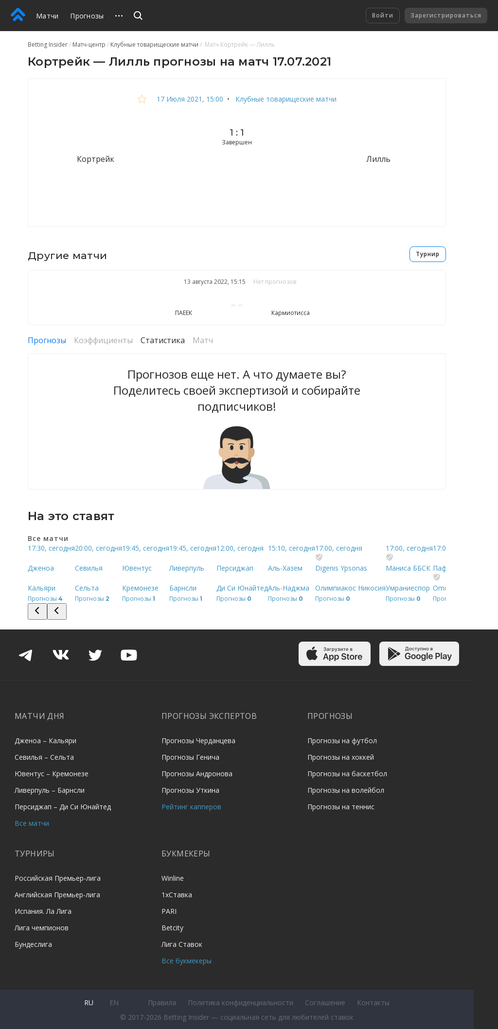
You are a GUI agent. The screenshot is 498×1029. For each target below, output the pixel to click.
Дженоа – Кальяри (45, 740)
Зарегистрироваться (445, 15)
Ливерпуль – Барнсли (50, 790)
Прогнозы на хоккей (340, 757)
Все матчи (32, 823)
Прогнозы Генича (190, 757)
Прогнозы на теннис (340, 806)
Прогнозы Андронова (196, 773)
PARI (169, 911)
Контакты (373, 1002)
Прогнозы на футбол (342, 740)
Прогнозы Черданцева (198, 740)
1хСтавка (176, 894)
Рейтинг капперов (191, 806)
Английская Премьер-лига (57, 894)
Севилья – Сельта (44, 757)
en (114, 1002)
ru (88, 1002)
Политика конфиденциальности (240, 1002)
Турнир (428, 254)
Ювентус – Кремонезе (52, 773)
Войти (382, 15)
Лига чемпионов (42, 927)
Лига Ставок (181, 944)
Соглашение (325, 1002)
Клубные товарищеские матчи (285, 99)
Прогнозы (87, 15)
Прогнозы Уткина (190, 790)
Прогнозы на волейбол (345, 790)
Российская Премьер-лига (58, 878)
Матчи (47, 15)
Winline (172, 878)
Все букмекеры (186, 960)
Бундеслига (33, 944)
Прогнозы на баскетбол (347, 773)
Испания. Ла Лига (43, 911)
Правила (162, 1002)
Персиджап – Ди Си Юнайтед (63, 806)
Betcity (172, 927)
